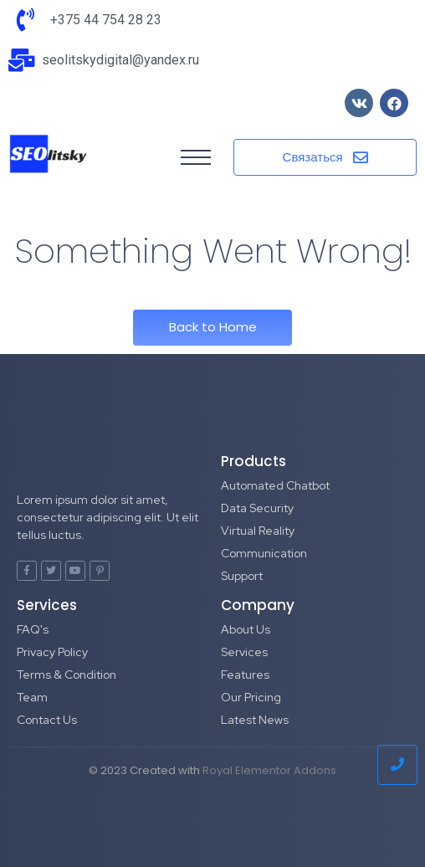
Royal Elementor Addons (269, 770)
